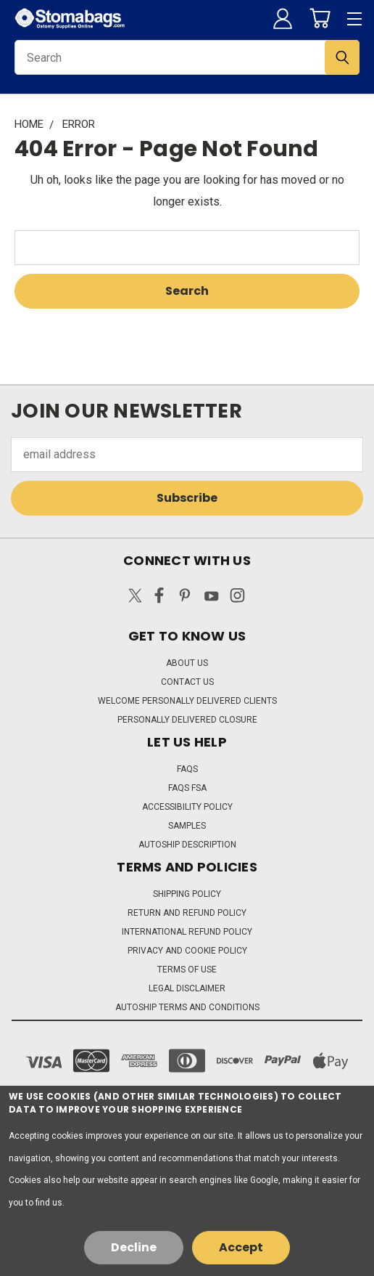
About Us (187, 663)
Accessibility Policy (187, 807)
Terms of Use (187, 969)
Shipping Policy (187, 894)
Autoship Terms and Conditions (187, 1007)
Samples (187, 826)
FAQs (187, 769)
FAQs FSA (187, 788)
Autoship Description (187, 845)
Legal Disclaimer (187, 988)
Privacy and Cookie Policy (187, 951)
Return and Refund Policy (187, 913)
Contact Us (187, 682)
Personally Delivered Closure (187, 720)
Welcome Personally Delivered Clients (187, 701)
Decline (134, 1247)
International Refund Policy (187, 932)
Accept (241, 1247)
